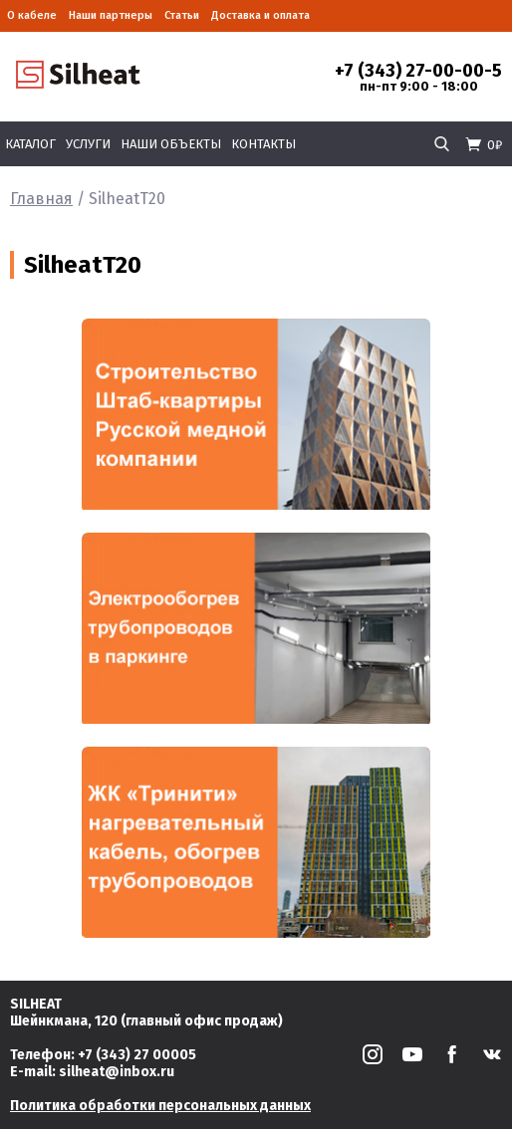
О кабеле (32, 15)
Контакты (263, 143)
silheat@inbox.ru (116, 1071)
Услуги (88, 143)
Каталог (30, 143)
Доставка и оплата (260, 15)
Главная (41, 198)
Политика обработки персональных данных (160, 1105)
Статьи (181, 15)
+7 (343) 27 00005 (137, 1054)
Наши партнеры (110, 15)
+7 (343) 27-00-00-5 (418, 71)
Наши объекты (171, 143)
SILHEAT (36, 1004)
